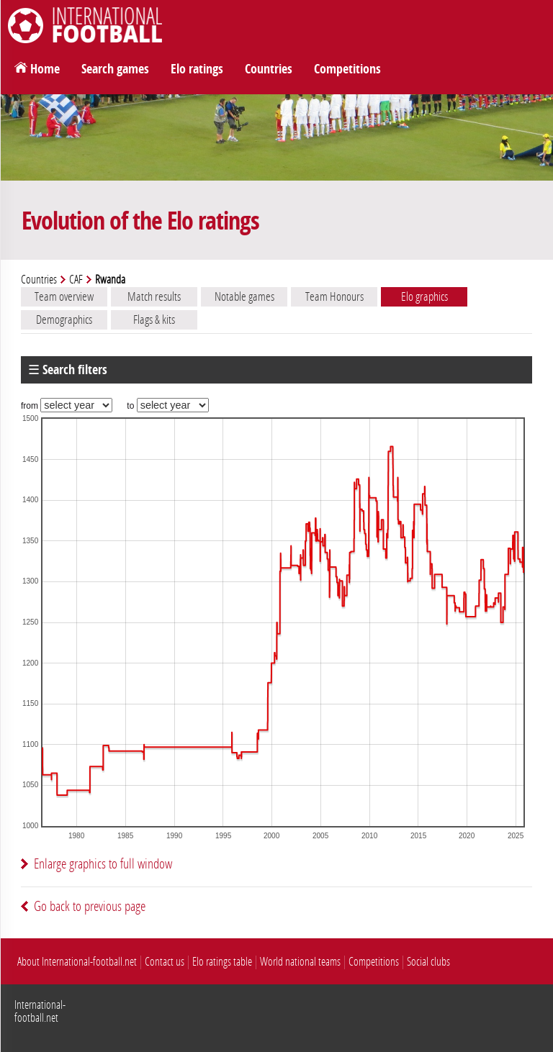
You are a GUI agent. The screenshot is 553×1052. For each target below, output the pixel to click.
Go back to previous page (89, 906)
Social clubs (428, 962)
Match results (154, 296)
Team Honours (334, 296)
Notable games (244, 296)
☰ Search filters (67, 370)
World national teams (300, 962)
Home (45, 69)
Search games (115, 69)
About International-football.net (77, 962)
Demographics (64, 319)
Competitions (347, 69)
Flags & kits (154, 319)
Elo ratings (197, 69)
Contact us (164, 962)
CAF (76, 279)
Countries (268, 69)
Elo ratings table (222, 962)
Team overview (64, 296)
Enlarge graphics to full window (103, 864)
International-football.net (40, 1011)
